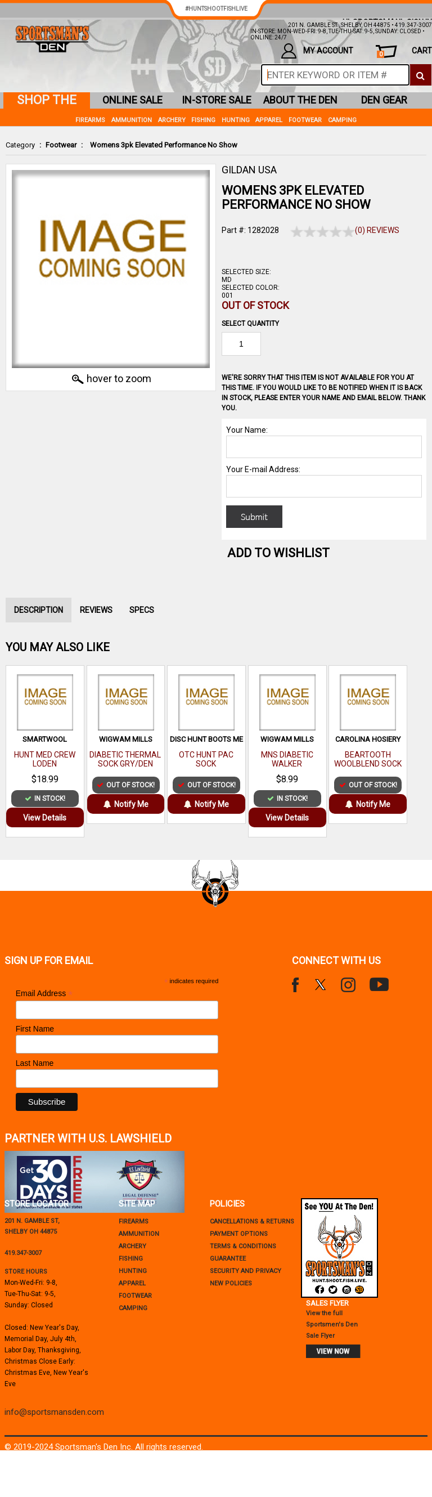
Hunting (236, 120)
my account (317, 51)
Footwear (61, 145)
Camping (342, 120)
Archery (172, 120)
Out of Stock (255, 305)
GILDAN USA (249, 170)
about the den (300, 100)
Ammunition (131, 120)
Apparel (268, 120)
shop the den (46, 101)
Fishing (203, 120)
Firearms (90, 120)
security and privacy (245, 1271)
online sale (132, 100)
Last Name (35, 1063)
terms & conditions (243, 1246)
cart (404, 52)
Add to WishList (278, 553)
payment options (239, 1234)
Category (20, 145)
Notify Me (126, 804)
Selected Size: (246, 272)
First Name (35, 1028)
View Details (44, 817)
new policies (231, 1283)
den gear (384, 100)
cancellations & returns (252, 1221)
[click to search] (420, 75)
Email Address (44, 993)
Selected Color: (251, 288)
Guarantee (228, 1258)
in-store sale (216, 100)
